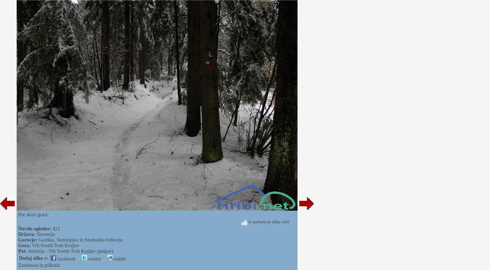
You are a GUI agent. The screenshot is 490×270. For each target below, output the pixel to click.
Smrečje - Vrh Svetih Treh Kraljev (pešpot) (70, 251)
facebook (63, 259)
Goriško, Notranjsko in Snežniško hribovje (80, 240)
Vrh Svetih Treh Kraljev (55, 245)
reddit (116, 259)
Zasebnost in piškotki (39, 265)
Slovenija (46, 234)
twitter (91, 259)
